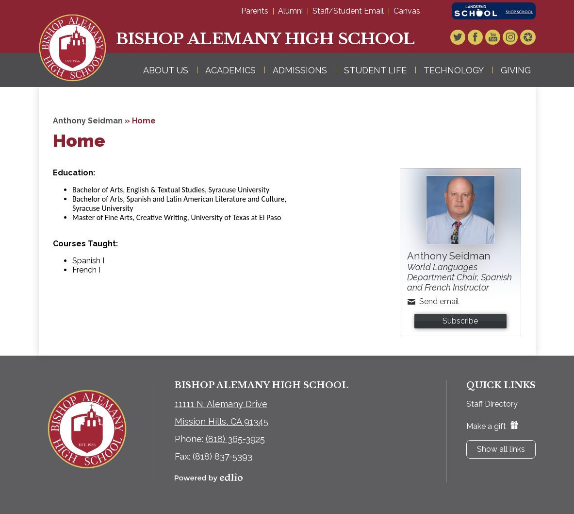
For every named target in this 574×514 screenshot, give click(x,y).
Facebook (477, 38)
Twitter (460, 38)
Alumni (290, 11)
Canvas (407, 11)
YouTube (494, 38)
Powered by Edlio (209, 477)
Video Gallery (528, 38)
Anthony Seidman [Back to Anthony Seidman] (88, 120)
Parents (254, 11)
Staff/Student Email (348, 11)
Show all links (501, 449)
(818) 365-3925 (235, 439)
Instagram (511, 38)
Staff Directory (492, 404)
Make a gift (492, 426)
